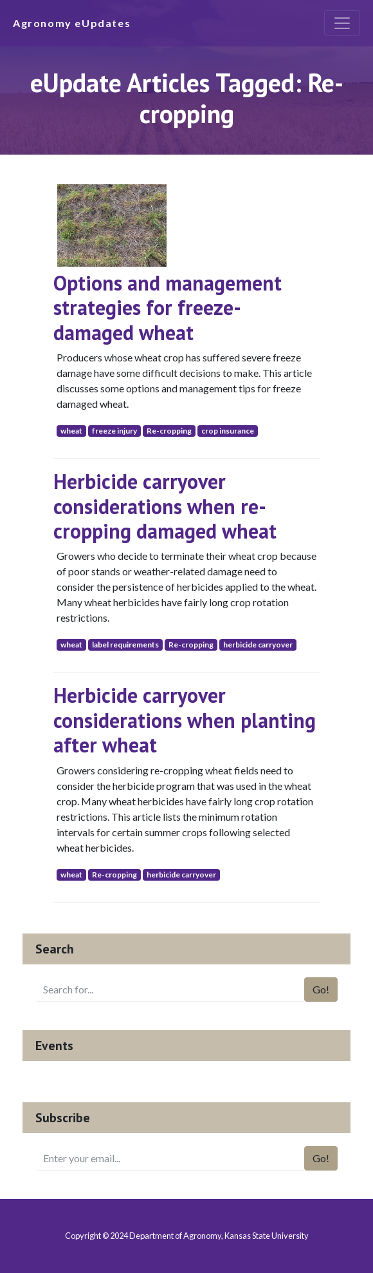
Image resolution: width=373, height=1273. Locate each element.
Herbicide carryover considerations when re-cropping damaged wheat (165, 506)
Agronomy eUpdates (72, 23)
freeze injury (114, 431)
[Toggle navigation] (342, 23)
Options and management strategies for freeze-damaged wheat (167, 307)
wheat (71, 431)
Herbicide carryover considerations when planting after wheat (184, 720)
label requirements (125, 644)
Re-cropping (169, 431)
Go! (321, 989)
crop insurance (227, 431)
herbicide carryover (258, 644)
